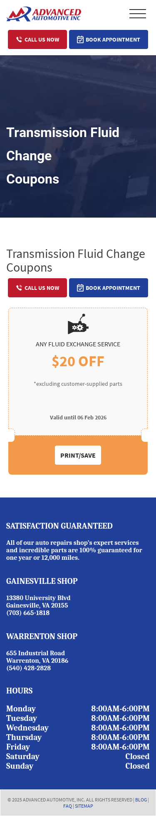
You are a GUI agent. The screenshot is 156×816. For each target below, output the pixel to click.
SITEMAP (84, 806)
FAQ (67, 806)
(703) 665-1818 (28, 613)
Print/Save (78, 455)
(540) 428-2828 (28, 668)
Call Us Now (37, 39)
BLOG (141, 799)
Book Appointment (108, 39)
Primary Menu (137, 13)
